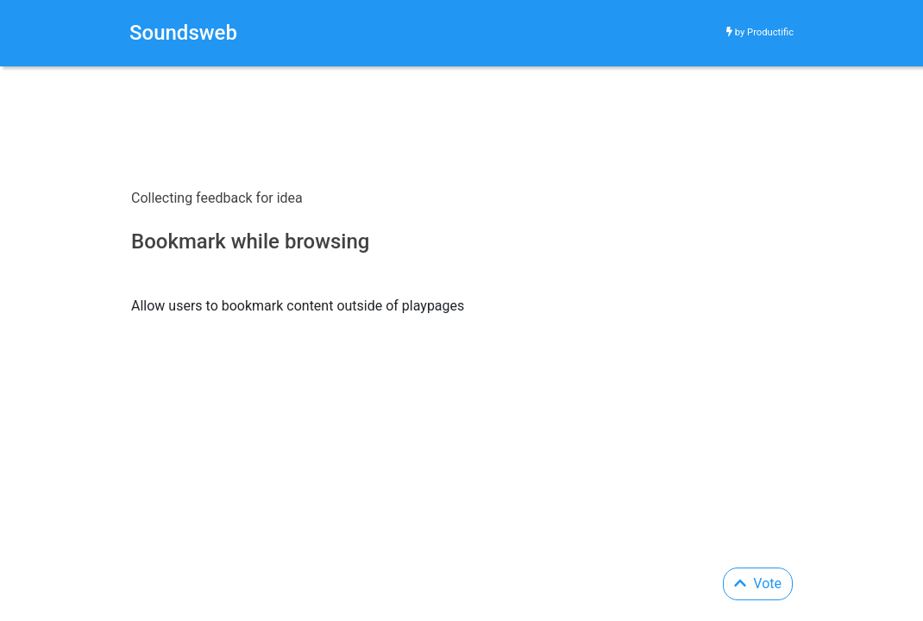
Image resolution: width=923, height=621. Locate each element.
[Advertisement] (401, 80)
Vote (758, 583)
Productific (770, 32)
